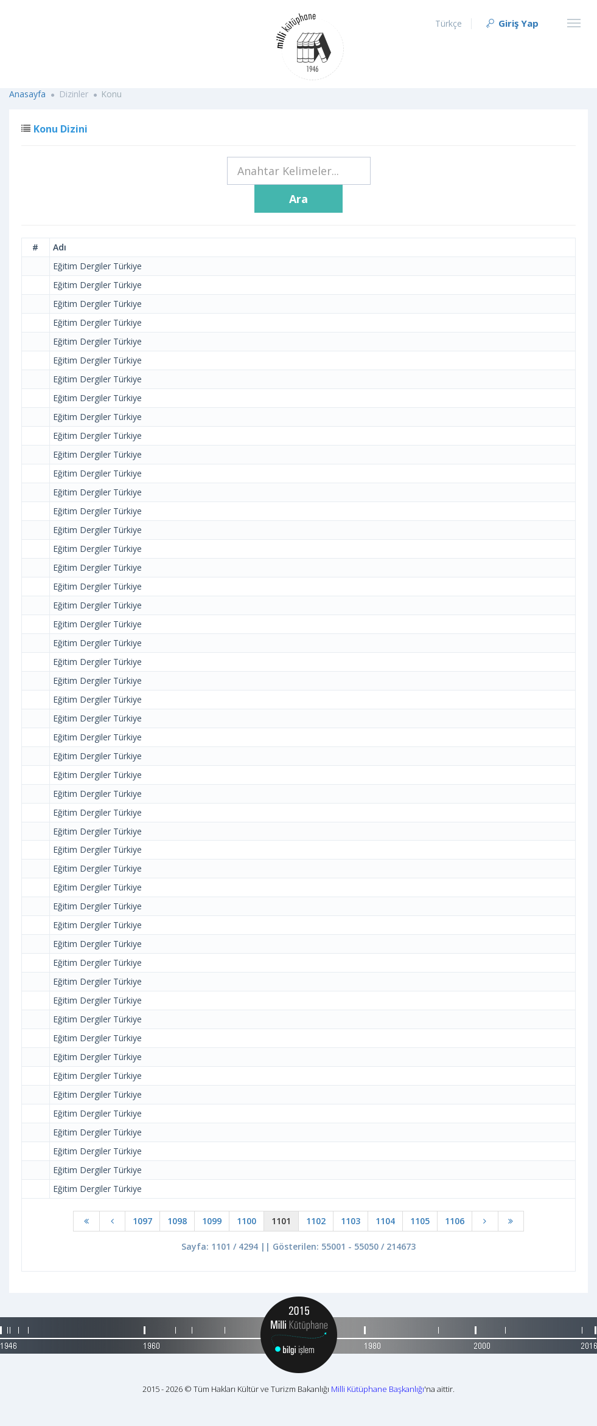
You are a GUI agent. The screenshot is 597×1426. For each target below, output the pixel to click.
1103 (350, 1221)
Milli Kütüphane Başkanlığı (377, 1388)
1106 (454, 1221)
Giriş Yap (511, 23)
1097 (142, 1221)
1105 (420, 1221)
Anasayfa (27, 94)
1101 (281, 1221)
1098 (177, 1221)
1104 (385, 1221)
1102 (316, 1221)
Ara (298, 198)
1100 (246, 1221)
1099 (212, 1221)
